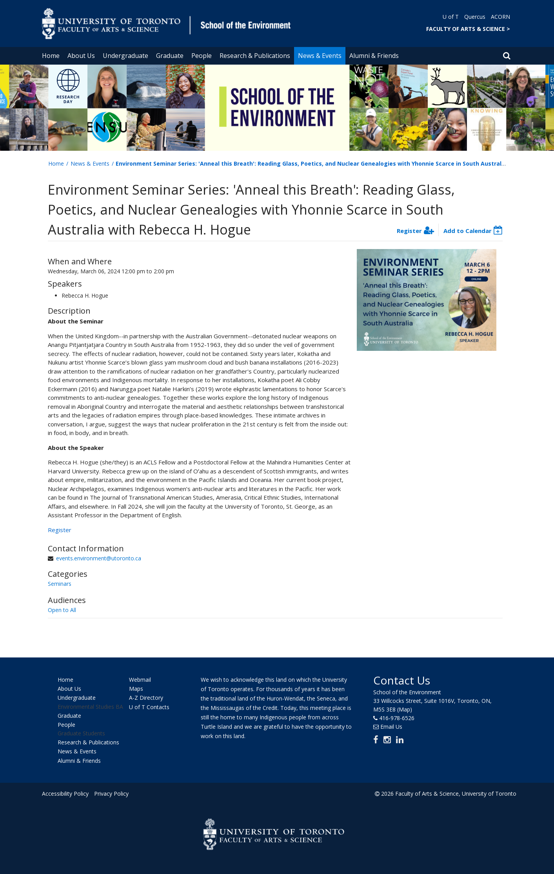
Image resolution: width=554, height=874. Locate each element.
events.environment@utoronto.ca (98, 558)
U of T (451, 16)
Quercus (474, 16)
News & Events (319, 55)
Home (51, 55)
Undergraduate (125, 55)
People (201, 55)
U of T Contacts (149, 707)
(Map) (404, 709)
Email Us (391, 726)
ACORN (500, 16)
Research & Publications (255, 55)
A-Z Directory (146, 698)
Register (409, 231)
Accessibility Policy (65, 793)
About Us (81, 55)
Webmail (140, 679)
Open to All (62, 610)
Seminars (59, 583)
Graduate (169, 55)
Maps (136, 688)
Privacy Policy (111, 793)
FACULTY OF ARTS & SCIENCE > (468, 29)
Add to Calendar (467, 231)
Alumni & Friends (374, 55)
